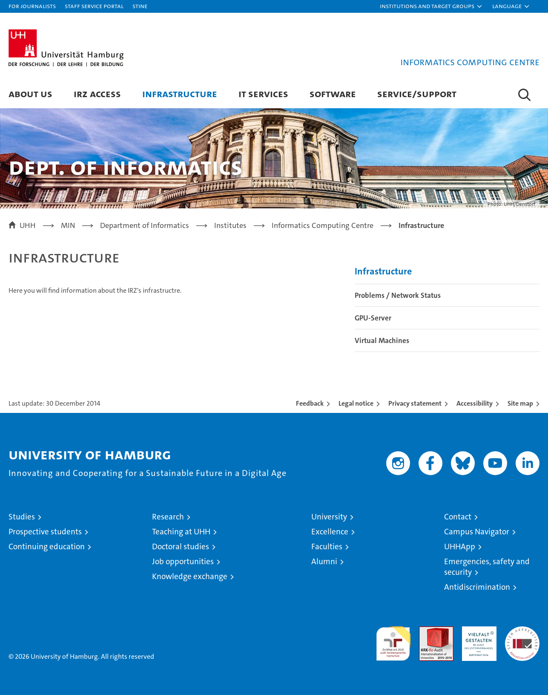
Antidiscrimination (477, 587)
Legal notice (356, 403)
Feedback (310, 403)
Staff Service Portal (94, 5)
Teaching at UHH (181, 531)
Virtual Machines (382, 340)
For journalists (32, 5)
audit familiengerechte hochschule (393, 639)
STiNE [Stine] (139, 5)
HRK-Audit (477, 630)
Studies (22, 516)
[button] (431, 6)
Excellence (329, 531)
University (329, 516)
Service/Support (416, 94)
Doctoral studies (180, 546)
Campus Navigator (476, 531)
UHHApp (459, 546)
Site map (520, 403)
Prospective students (45, 531)
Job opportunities (183, 561)
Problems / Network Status (398, 295)
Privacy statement (415, 403)
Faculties (326, 546)
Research (168, 516)
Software (333, 94)
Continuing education (47, 546)
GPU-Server (373, 318)
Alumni (324, 561)
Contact (457, 516)
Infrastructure (179, 94)
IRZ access (97, 94)
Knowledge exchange (189, 576)
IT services (263, 94)
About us (30, 94)
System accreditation (522, 635)
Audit (427, 630)
